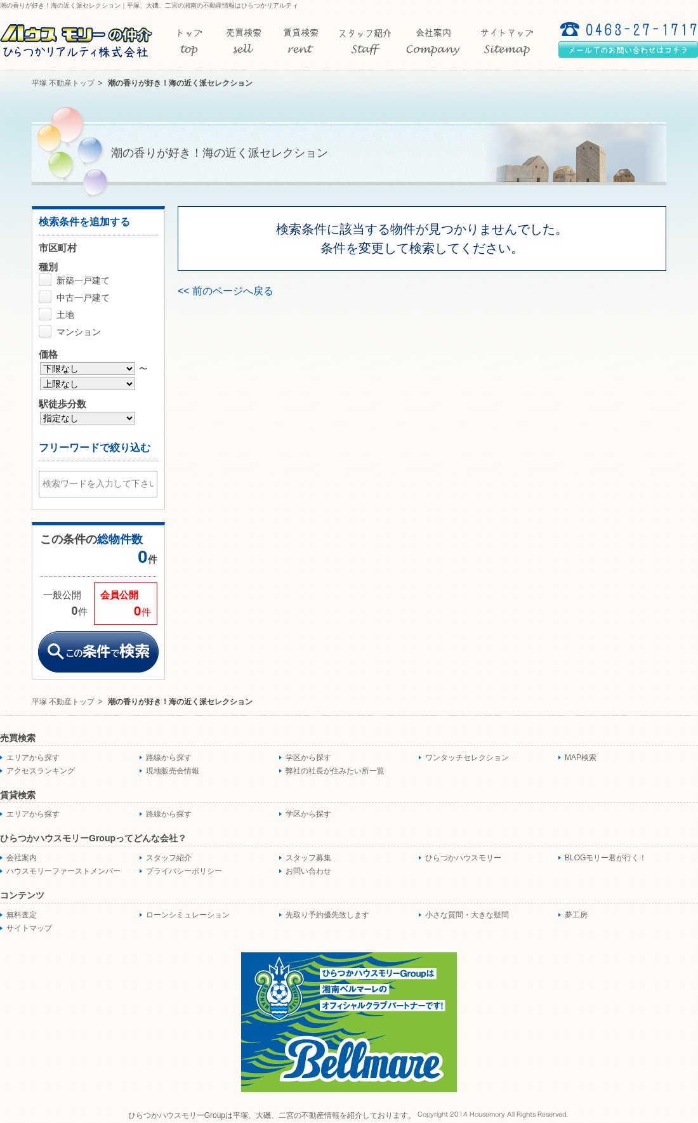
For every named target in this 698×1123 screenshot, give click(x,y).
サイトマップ (29, 928)
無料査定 (21, 914)
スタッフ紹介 (169, 857)
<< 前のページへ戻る (225, 291)
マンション (78, 332)
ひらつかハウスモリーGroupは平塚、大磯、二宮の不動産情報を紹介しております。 (272, 1115)
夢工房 (576, 914)
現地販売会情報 (172, 770)
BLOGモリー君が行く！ (606, 857)
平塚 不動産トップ (63, 83)
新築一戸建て (83, 280)
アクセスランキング (40, 770)
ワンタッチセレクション (467, 757)
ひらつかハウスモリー (463, 857)
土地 (65, 315)
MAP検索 (580, 757)
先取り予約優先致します (327, 914)
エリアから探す (33, 757)
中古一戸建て (83, 297)
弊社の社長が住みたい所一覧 (335, 770)
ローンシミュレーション (188, 914)
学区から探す (308, 757)
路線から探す (169, 757)
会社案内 (21, 857)
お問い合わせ (308, 871)
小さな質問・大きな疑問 (467, 914)
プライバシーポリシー (184, 871)
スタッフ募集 (308, 857)
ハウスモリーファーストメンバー (63, 871)
